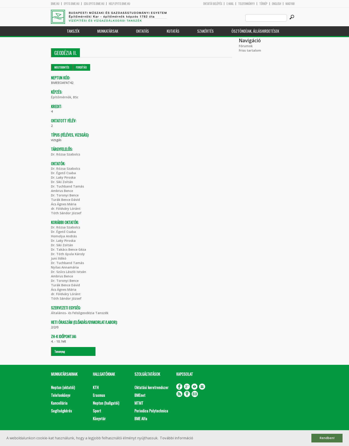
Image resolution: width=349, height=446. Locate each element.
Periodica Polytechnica (151, 411)
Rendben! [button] (327, 438)
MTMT (138, 403)
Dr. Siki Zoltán (62, 182)
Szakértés (205, 31)
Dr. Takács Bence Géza (68, 249)
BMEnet (139, 395)
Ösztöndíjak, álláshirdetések (255, 31)
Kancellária (59, 403)
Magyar (290, 3)
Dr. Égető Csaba (63, 173)
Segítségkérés (61, 411)
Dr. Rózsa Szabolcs (65, 154)
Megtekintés (61, 67)
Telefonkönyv (246, 3)
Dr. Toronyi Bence (65, 195)
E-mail (230, 3)
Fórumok (246, 46)
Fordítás (81, 67)
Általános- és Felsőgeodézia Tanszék (79, 313)
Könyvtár (99, 418)
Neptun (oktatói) (63, 387)
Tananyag (59, 351)
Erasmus (99, 395)
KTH (96, 387)
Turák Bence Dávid (65, 200)
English (276, 3)
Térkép (263, 3)
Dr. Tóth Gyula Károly (68, 254)
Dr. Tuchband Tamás (67, 186)
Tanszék (73, 31)
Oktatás (142, 31)
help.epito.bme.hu (119, 3)
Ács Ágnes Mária (63, 204)
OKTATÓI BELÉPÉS (212, 3)
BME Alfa (140, 418)
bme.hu (55, 3)
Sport (97, 411)
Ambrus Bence (62, 191)
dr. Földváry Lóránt (66, 208)
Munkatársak (107, 31)
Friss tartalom (250, 50)
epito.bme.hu (71, 3)
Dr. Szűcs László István (68, 272)
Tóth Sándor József (66, 213)
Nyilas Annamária (65, 267)
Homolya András (64, 236)
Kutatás (173, 31)
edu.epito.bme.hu (94, 3)
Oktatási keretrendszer (151, 387)
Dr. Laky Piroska (63, 177)
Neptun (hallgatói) (106, 403)
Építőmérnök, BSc (64, 97)
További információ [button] (176, 438)
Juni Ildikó (58, 258)
